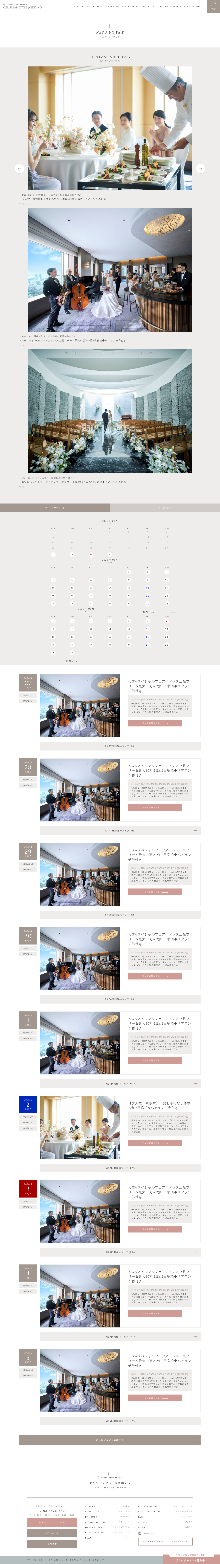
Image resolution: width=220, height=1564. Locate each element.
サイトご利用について (58, 1560)
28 (72, 555)
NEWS (141, 1527)
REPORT (197, 6)
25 (53, 604)
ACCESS (143, 1522)
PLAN (187, 6)
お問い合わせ (52, 1533)
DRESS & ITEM (173, 6)
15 (129, 588)
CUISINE (158, 6)
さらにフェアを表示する (110, 1440)
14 (110, 588)
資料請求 (52, 1544)
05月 (72, 661)
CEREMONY (113, 6)
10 (166, 580)
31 (166, 603)
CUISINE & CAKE (95, 1522)
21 (110, 596)
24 (166, 595)
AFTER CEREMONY (165, 1541)
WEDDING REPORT (149, 1512)
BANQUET (91, 1517)
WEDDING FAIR (82, 6)
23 (147, 595)
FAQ (140, 1517)
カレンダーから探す (55, 508)
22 (129, 596)
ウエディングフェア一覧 (52, 1522)
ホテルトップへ (99, 1560)
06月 (148, 612)
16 (147, 587)
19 (72, 596)
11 (53, 588)
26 (72, 604)
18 (53, 596)
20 (91, 596)
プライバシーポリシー (36, 1560)
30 (110, 555)
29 (91, 554)
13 (91, 588)
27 (53, 555)
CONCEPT (98, 6)
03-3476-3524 (55, 1511)
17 (166, 587)
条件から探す (165, 508)
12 (72, 588)
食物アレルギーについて (80, 1560)
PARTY (126, 6)
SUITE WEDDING (141, 6)
